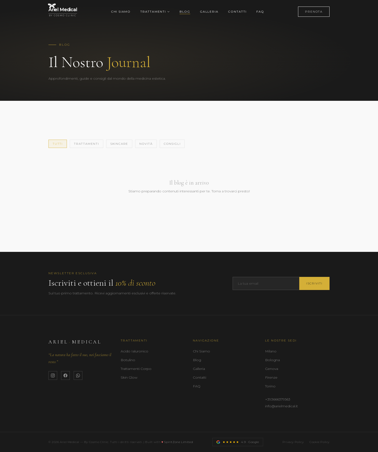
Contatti (237, 11)
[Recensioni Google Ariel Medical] (237, 442)
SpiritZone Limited (178, 442)
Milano (270, 351)
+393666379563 (277, 399)
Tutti (58, 143)
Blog (185, 11)
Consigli (172, 143)
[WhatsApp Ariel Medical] (78, 375)
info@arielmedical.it (281, 406)
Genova (271, 369)
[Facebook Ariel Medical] (65, 375)
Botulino (128, 360)
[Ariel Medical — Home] (62, 11)
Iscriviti (314, 283)
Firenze (271, 377)
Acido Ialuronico (134, 351)
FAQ (260, 11)
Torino (270, 386)
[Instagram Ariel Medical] (52, 375)
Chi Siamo (121, 11)
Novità (146, 143)
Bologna (272, 360)
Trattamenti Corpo (136, 369)
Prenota (314, 11)
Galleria (209, 11)
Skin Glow (129, 377)
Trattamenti (155, 11)
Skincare (119, 143)
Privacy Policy (293, 442)
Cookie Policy (319, 442)
